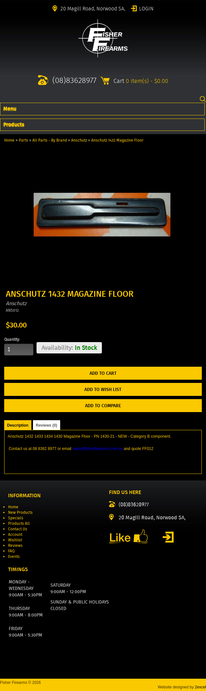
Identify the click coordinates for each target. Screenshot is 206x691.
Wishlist (15, 540)
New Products (20, 512)
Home (9, 140)
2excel (200, 687)
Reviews (15, 545)
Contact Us (17, 529)
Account (15, 534)
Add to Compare (103, 405)
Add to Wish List (102, 389)
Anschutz (79, 140)
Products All (19, 523)
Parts (23, 140)
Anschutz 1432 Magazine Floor (117, 140)
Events (14, 556)
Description (17, 425)
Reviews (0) (46, 425)
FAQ (11, 551)
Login (146, 8)
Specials (15, 518)
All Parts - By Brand (49, 140)
